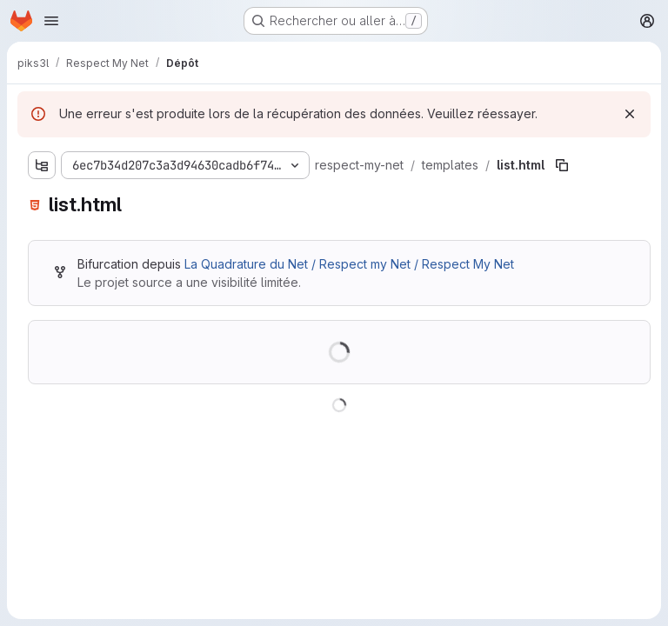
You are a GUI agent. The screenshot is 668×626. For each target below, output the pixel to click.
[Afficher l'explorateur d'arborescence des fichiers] (42, 165)
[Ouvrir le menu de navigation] (51, 21)
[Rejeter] (629, 113)
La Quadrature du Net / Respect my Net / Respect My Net (349, 263)
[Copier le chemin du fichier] (562, 165)
